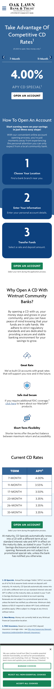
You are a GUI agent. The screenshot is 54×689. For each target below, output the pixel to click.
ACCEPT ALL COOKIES (27, 683)
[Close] (50, 649)
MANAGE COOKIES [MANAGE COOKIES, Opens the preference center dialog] (27, 666)
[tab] (14, 59)
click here (10, 403)
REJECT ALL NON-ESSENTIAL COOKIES (27, 675)
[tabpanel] (27, 83)
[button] (27, 95)
